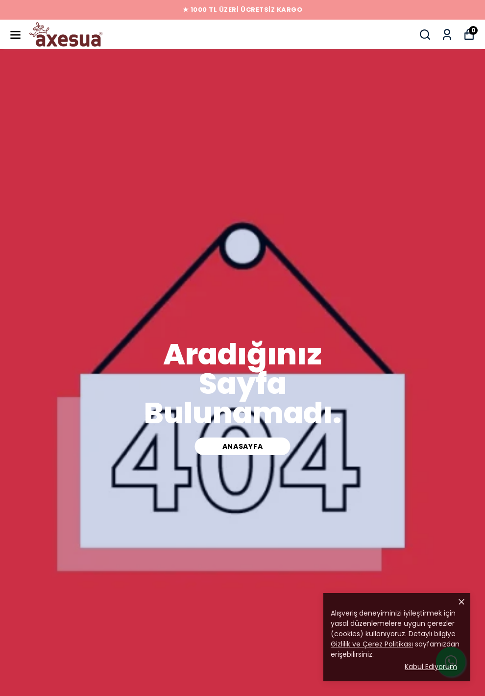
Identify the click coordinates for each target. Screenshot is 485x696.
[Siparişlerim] (447, 34)
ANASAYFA (242, 446)
